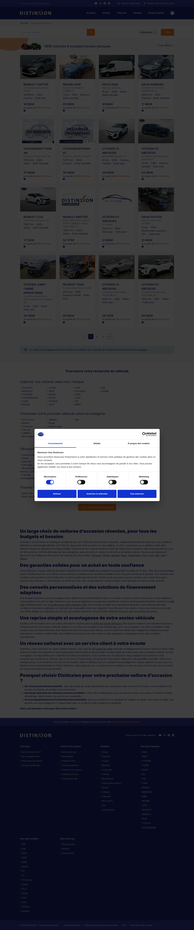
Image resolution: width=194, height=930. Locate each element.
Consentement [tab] (55, 443)
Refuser (57, 494)
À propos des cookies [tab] (139, 443)
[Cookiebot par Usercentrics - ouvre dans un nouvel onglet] (144, 434)
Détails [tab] (97, 443)
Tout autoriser (137, 494)
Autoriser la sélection (97, 494)
